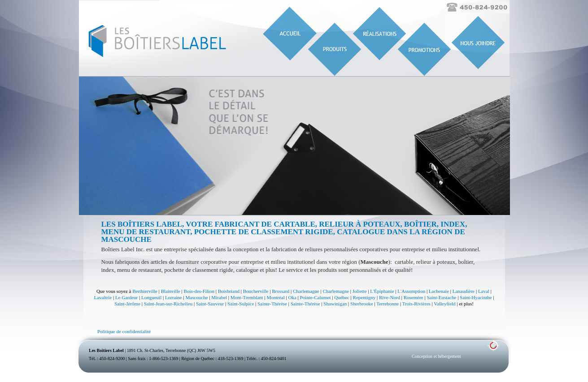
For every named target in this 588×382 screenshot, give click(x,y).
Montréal (275, 297)
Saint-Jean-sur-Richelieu (168, 303)
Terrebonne (387, 303)
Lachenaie (439, 291)
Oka (292, 297)
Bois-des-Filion (199, 291)
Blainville (170, 291)
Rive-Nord (389, 297)
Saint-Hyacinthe (476, 297)
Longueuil (151, 297)
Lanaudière (464, 291)
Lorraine (173, 297)
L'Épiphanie (382, 291)
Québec (341, 297)
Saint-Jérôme (127, 303)
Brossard (280, 291)
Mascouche (196, 297)
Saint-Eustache (441, 297)
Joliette (360, 291)
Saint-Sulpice (240, 303)
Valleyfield (444, 303)
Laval (483, 291)
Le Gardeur (126, 297)
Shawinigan (335, 303)
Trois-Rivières (416, 303)
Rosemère (413, 297)
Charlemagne (306, 291)
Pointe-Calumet (315, 297)
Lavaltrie (103, 297)
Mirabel (219, 297)
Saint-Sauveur (210, 303)
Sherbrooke (361, 303)
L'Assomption (411, 291)
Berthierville (144, 291)
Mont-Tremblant (247, 297)
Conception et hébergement (436, 356)
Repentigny (364, 297)
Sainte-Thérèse (272, 303)
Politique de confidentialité (124, 331)
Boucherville (256, 291)
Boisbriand (229, 291)
